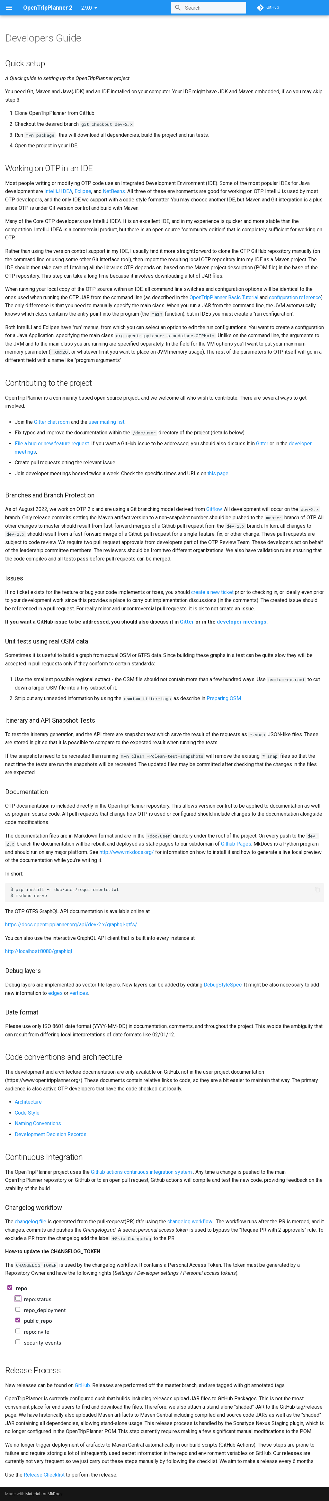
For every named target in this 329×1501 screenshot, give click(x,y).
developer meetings (241, 622)
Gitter (262, 443)
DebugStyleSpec (223, 985)
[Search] (208, 8)
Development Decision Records (50, 1134)
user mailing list (106, 422)
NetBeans (114, 191)
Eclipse (83, 191)
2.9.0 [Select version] (86, 8)
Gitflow (214, 509)
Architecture (28, 1102)
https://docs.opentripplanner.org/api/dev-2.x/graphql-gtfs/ (71, 925)
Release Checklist (44, 1475)
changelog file (30, 1221)
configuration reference (295, 297)
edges (55, 993)
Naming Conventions (38, 1123)
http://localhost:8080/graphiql (38, 951)
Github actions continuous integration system (141, 1172)
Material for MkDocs (44, 1493)
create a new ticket (212, 592)
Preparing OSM (224, 698)
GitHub (82, 1385)
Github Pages (236, 844)
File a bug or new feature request (52, 443)
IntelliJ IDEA (58, 191)
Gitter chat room (52, 422)
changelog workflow (189, 1221)
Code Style (27, 1113)
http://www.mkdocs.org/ (127, 852)
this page (218, 473)
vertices (79, 993)
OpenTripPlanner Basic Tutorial (224, 297)
